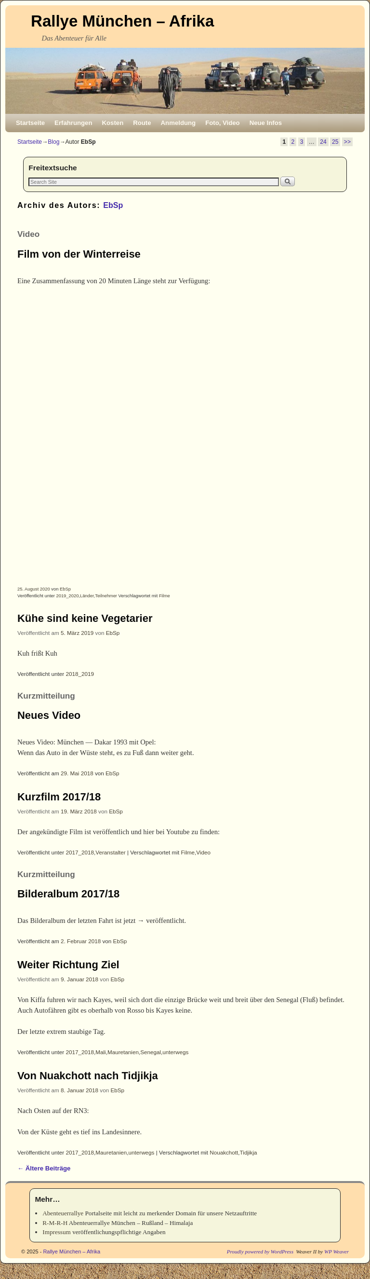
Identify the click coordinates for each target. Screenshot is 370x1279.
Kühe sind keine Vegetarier (84, 618)
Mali (100, 1052)
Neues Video (48, 715)
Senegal (150, 1052)
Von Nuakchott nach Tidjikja (87, 1076)
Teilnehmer (106, 595)
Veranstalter (110, 852)
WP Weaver (336, 1251)
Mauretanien (123, 1052)
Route (142, 122)
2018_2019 (80, 674)
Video (203, 852)
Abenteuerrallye (62, 1213)
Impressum (56, 1232)
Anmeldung (178, 122)
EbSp (113, 205)
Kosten (113, 122)
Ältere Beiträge (43, 1168)
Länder (87, 595)
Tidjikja (248, 1152)
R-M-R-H (54, 1222)
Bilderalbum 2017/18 (68, 894)
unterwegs (175, 1052)
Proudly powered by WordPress (260, 1251)
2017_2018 (80, 852)
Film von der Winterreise (79, 254)
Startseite (30, 122)
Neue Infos (266, 122)
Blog (53, 141)
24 (323, 141)
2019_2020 (67, 595)
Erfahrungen (73, 122)
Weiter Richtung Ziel (68, 965)
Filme (164, 595)
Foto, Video (222, 122)
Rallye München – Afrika (122, 21)
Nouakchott (224, 1152)
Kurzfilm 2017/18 (59, 797)
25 (335, 141)
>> (347, 141)
